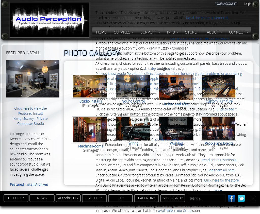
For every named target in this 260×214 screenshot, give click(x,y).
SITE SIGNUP (173, 198)
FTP (120, 198)
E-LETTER (94, 198)
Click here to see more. (216, 129)
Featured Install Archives (29, 185)
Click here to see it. (165, 140)
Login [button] (248, 4)
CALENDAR (146, 198)
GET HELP (16, 198)
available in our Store (174, 211)
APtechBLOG (68, 198)
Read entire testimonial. (220, 89)
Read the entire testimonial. (207, 18)
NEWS (42, 198)
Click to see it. (227, 109)
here (219, 99)
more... (219, 190)
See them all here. (221, 170)
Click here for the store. (221, 180)
